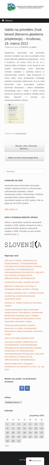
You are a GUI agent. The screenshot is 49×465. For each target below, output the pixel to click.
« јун (7, 445)
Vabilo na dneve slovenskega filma (24, 157)
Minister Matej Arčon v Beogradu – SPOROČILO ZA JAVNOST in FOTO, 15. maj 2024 (24, 366)
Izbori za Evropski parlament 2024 (19, 338)
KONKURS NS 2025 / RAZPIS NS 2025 (22, 282)
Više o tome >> (11, 209)
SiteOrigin (22, 460)
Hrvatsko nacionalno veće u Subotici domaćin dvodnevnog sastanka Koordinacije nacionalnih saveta (24, 296)
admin (33, 47)
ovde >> (15, 234)
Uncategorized (20, 133)
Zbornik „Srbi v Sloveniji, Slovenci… (24, 147)
